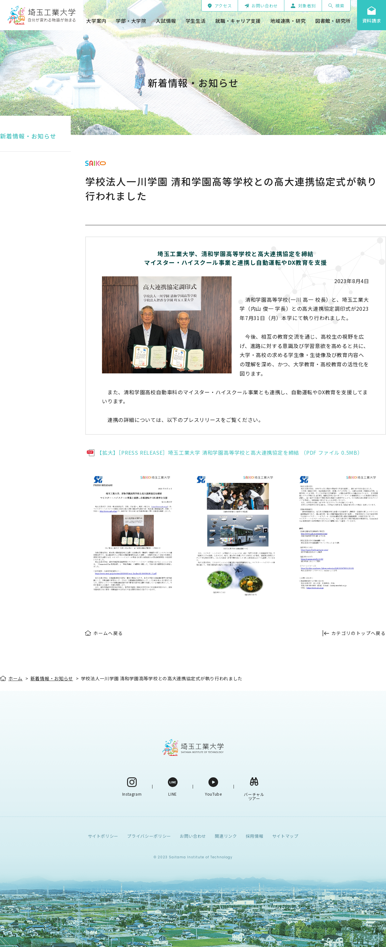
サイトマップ (285, 836)
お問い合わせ (193, 836)
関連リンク (226, 836)
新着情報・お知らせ (28, 136)
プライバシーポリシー (149, 836)
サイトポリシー (103, 836)
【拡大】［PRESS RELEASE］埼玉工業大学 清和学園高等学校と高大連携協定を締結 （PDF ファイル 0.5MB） (230, 452)
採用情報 (254, 836)
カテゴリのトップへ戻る (358, 633)
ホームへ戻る (108, 633)
